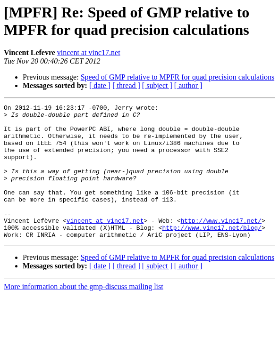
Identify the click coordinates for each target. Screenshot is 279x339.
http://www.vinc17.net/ (221, 244)
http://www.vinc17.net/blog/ (212, 253)
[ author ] (188, 85)
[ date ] (99, 85)
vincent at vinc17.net (88, 52)
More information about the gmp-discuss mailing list (83, 313)
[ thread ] (126, 85)
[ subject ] (157, 85)
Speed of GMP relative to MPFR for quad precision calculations (177, 77)
